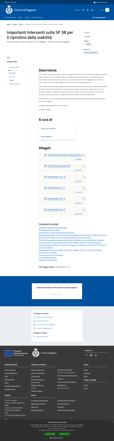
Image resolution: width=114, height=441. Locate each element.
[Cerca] (107, 10)
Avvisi (21, 24)
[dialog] (57, 430)
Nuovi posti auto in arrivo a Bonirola (51, 255)
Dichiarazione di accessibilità (66, 410)
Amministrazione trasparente (66, 400)
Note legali (60, 407)
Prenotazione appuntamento (39, 400)
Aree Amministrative (11, 373)
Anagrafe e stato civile (38, 370)
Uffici (6, 376)
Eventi (86, 388)
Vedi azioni (88, 37)
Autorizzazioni (61, 385)
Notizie (86, 370)
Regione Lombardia (10, 2)
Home (8, 24)
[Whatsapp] (91, 10)
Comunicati (87, 373)
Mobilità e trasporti (37, 391)
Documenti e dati (10, 389)
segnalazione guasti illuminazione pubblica (53, 227)
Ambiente (60, 379)
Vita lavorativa (35, 376)
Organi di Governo (10, 370)
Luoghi (86, 385)
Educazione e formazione (64, 370)
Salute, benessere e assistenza (66, 382)
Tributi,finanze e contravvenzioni (67, 375)
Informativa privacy (63, 404)
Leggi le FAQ (34, 407)
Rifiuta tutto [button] (64, 434)
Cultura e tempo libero (38, 373)
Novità (15, 24)
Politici (7, 383)
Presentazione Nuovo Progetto (49, 230)
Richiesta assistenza (37, 410)
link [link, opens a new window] (74, 430)
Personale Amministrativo (12, 386)
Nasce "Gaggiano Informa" (48, 257)
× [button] (112, 421)
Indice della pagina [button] (14, 67)
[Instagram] (87, 10)
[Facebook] (82, 10)
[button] (57, 438)
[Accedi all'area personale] (100, 2)
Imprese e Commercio (37, 379)
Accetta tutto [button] (50, 434)
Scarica (78, 159)
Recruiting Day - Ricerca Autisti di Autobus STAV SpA (56, 232)
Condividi (88, 33)
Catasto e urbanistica (37, 385)
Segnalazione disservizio (38, 404)
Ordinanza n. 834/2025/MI (48, 260)
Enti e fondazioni (10, 379)
